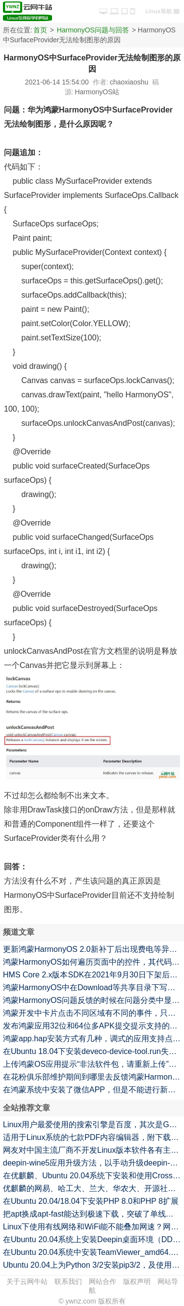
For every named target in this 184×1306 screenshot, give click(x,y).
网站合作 (102, 1281)
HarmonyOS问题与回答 (93, 30)
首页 (40, 30)
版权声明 (137, 1281)
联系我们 (68, 1281)
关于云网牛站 (27, 1281)
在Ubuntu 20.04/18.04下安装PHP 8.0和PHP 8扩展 (91, 1201)
